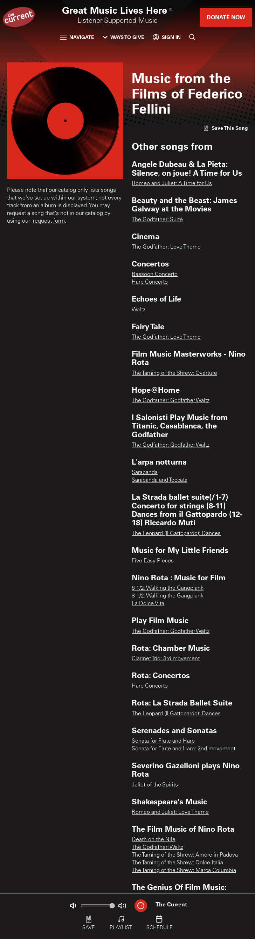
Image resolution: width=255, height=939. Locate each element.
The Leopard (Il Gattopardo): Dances (176, 533)
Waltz (138, 310)
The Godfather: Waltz (157, 847)
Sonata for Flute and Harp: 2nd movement (183, 749)
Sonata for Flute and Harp (163, 741)
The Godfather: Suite (157, 220)
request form (49, 221)
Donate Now (226, 17)
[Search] (192, 37)
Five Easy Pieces (153, 561)
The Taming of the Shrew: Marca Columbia (184, 870)
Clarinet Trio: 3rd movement (166, 659)
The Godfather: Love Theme (166, 247)
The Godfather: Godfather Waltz (170, 401)
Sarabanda (145, 472)
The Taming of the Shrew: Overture (174, 373)
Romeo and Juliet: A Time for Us (172, 184)
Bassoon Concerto (155, 274)
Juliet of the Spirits (155, 785)
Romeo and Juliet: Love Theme (170, 812)
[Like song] (225, 127)
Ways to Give (123, 37)
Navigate (77, 37)
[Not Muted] (73, 906)
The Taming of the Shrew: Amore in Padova (185, 855)
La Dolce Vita (148, 604)
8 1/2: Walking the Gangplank (168, 588)
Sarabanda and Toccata (159, 480)
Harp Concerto (150, 282)
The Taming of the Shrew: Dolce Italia (177, 863)
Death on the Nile (153, 840)
